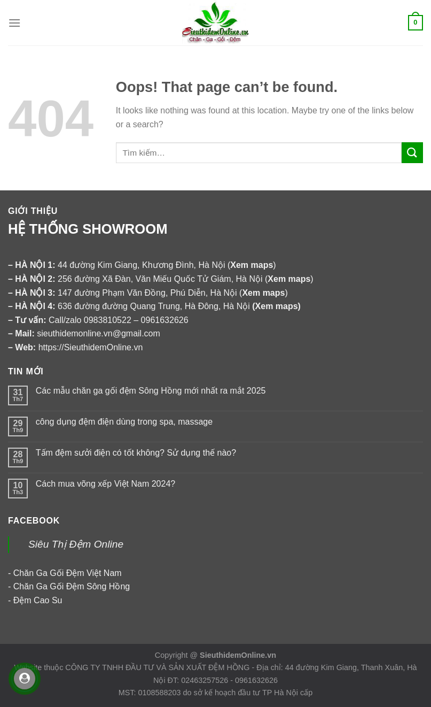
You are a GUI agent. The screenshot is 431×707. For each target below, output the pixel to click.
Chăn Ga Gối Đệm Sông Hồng (71, 586)
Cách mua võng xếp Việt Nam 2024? (105, 483)
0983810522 (107, 320)
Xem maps (276, 306)
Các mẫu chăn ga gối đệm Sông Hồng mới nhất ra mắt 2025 (151, 390)
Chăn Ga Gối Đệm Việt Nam (67, 573)
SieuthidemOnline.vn (238, 655)
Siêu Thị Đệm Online (75, 544)
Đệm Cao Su (37, 600)
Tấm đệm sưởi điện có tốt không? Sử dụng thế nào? (136, 452)
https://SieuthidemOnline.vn (90, 347)
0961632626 (165, 320)
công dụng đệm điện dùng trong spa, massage (124, 421)
